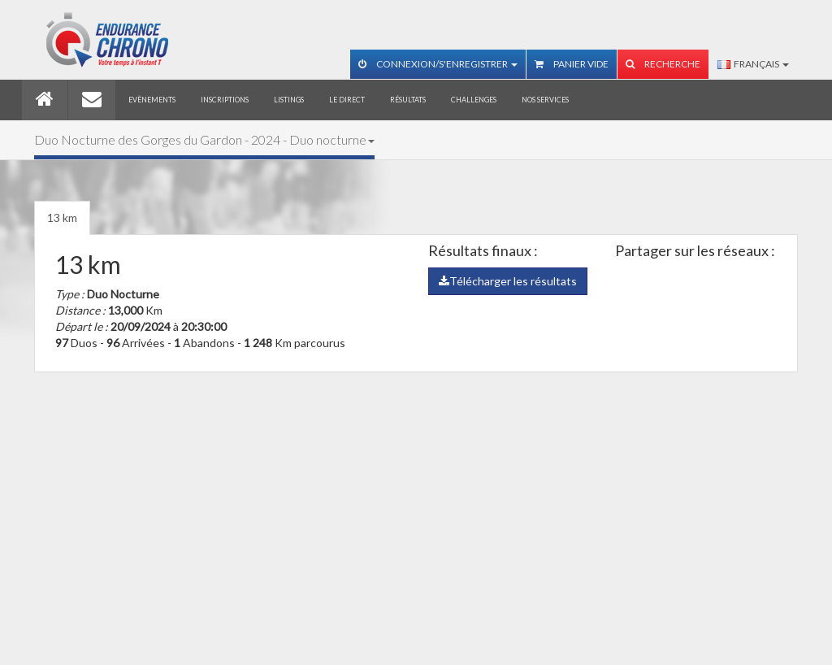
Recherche (663, 64)
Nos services (545, 99)
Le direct (347, 99)
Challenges (473, 99)
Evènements (152, 99)
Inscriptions (225, 99)
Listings (289, 99)
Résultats (408, 99)
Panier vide (572, 64)
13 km (62, 217)
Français (753, 64)
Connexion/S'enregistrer (438, 64)
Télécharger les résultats (508, 281)
